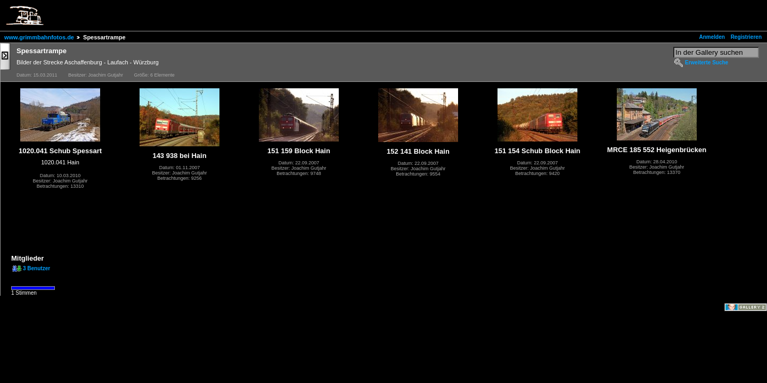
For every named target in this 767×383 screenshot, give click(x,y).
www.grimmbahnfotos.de (39, 37)
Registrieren (746, 37)
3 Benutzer (36, 268)
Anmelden (712, 37)
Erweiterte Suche (706, 62)
